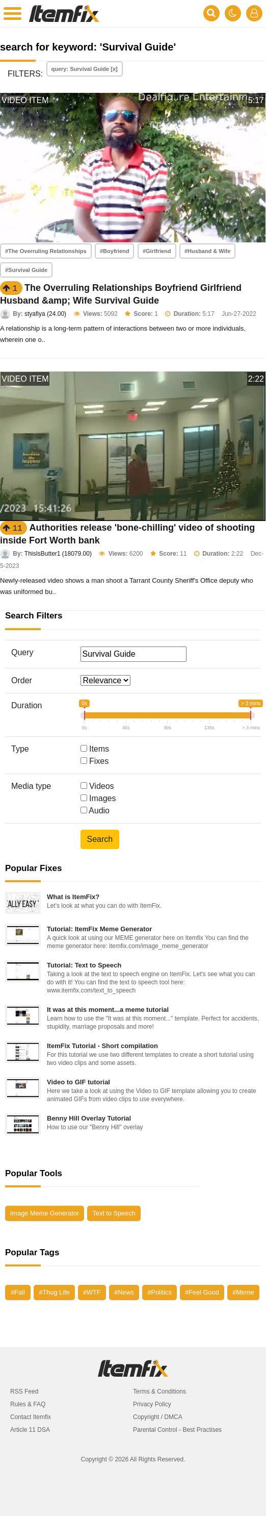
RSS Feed (24, 1391)
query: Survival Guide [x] (84, 69)
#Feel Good (202, 1292)
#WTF (92, 1292)
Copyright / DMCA (157, 1417)
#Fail (18, 1292)
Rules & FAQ (27, 1404)
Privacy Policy (152, 1404)
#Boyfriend (114, 251)
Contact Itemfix (30, 1417)
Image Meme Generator (44, 1213)
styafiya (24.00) (45, 313)
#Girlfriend (157, 251)
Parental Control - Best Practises (177, 1429)
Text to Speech (113, 1213)
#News (124, 1292)
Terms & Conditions (159, 1391)
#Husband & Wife (207, 251)
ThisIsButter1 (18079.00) (58, 553)
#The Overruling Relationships (46, 251)
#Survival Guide (26, 270)
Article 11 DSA (30, 1429)
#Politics (159, 1292)
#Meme (243, 1292)
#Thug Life (54, 1292)
